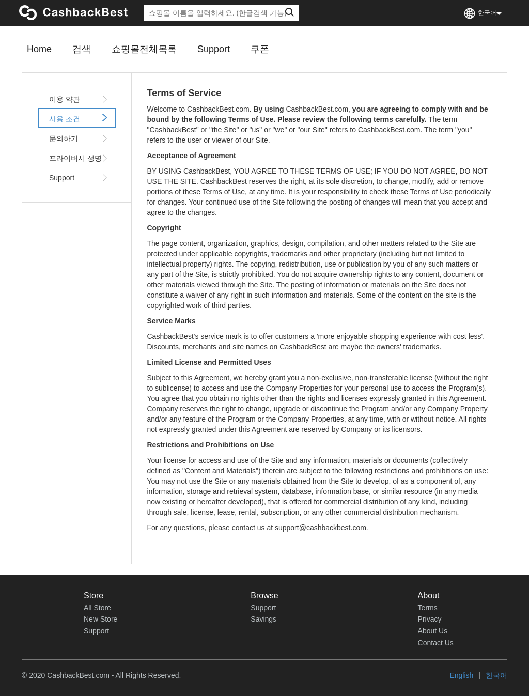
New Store (100, 619)
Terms (428, 608)
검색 (81, 49)
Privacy (430, 619)
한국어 (496, 675)
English (461, 675)
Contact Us (436, 643)
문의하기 (79, 138)
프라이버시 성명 (79, 158)
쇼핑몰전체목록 (144, 49)
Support (213, 49)
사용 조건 (79, 118)
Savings (263, 619)
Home (39, 49)
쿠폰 (260, 49)
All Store (97, 608)
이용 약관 (79, 99)
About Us (433, 631)
